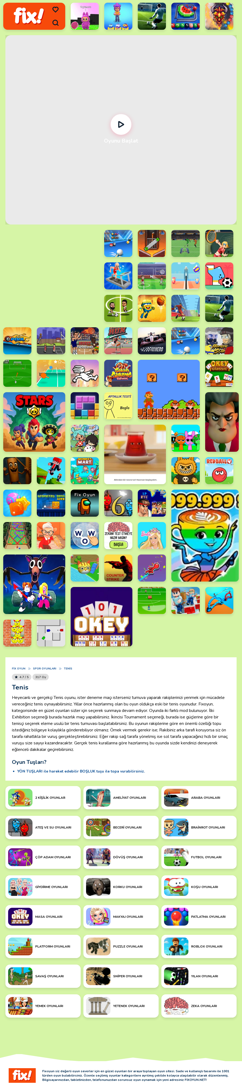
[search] (55, 22)
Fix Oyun (18, 669)
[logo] (29, 16)
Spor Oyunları (44, 669)
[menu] (55, 9)
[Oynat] (121, 124)
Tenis (68, 669)
